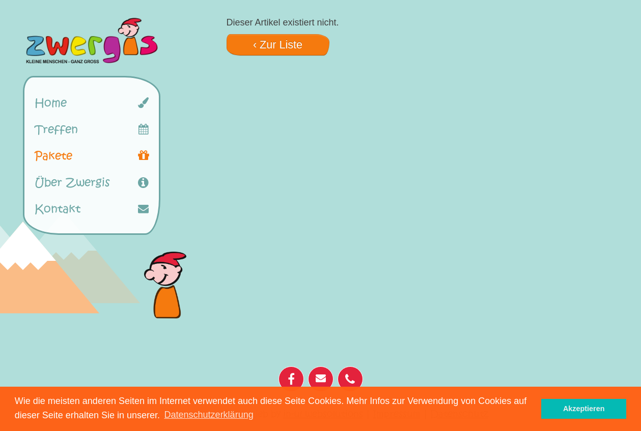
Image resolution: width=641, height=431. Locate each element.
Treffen (56, 129)
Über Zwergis (72, 182)
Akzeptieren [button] (584, 409)
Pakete (53, 156)
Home (51, 103)
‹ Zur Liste (277, 44)
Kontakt (57, 209)
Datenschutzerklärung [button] (209, 415)
